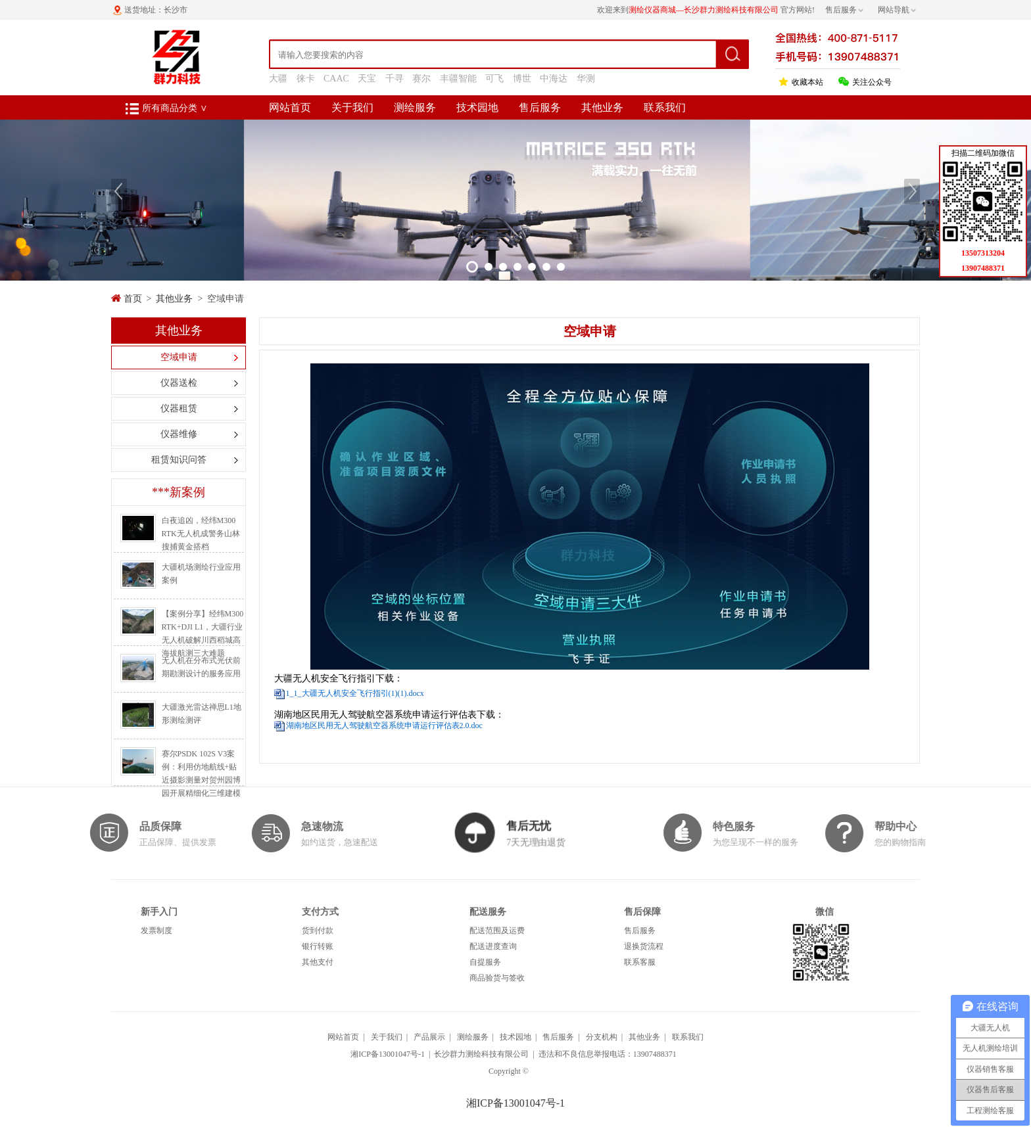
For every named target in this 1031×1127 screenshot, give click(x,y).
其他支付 (317, 962)
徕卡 (306, 78)
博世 (522, 78)
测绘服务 (415, 107)
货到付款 (317, 930)
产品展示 (429, 1037)
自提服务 (485, 962)
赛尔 (421, 78)
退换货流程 (643, 946)
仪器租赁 (178, 408)
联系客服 (640, 962)
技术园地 (477, 107)
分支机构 (601, 1037)
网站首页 (290, 107)
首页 (133, 299)
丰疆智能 (458, 78)
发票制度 (156, 930)
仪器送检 (178, 383)
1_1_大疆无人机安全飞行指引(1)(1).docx (355, 693)
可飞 (494, 78)
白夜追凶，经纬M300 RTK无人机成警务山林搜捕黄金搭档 (201, 533)
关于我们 (352, 107)
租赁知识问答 (178, 460)
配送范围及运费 (497, 930)
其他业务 (602, 107)
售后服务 (540, 107)
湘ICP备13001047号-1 (387, 1054)
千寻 (394, 78)
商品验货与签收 (497, 977)
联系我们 (665, 107)
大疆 (278, 78)
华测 (586, 78)
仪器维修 (178, 434)
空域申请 (178, 357)
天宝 (367, 78)
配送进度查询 (493, 946)
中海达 (553, 78)
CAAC (336, 78)
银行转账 (317, 946)
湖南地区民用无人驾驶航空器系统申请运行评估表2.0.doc (384, 725)
